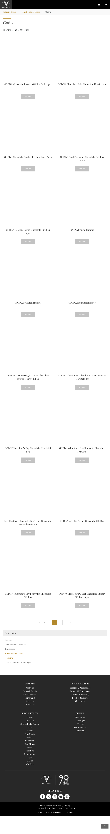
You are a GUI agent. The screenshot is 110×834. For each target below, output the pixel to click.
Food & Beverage (80, 697)
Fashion (8, 640)
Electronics (80, 701)
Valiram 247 (30, 697)
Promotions (29, 754)
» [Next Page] (70, 622)
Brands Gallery (80, 683)
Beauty (30, 717)
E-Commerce (80, 727)
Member (80, 713)
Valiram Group (9, 11)
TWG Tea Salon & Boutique (19, 662)
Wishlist (80, 724)
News (29, 747)
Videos (30, 760)
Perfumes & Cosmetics (15, 644)
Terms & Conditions (53, 812)
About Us (30, 687)
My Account (80, 717)
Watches (29, 764)
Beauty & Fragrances (80, 691)
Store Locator (29, 694)
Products (30, 750)
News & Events (30, 691)
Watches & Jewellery (80, 694)
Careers (30, 701)
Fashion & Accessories (80, 687)
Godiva (10, 657)
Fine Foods (30, 734)
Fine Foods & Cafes (31, 11)
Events (30, 730)
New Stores (30, 744)
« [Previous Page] (39, 622)
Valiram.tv (80, 730)
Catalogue (80, 720)
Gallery (30, 737)
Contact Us (30, 704)
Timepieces (10, 649)
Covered (30, 720)
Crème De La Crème (29, 724)
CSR (30, 727)
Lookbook (29, 740)
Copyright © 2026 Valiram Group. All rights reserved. (57, 808)
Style (30, 757)
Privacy (40, 812)
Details (28, 96)
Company (30, 683)
